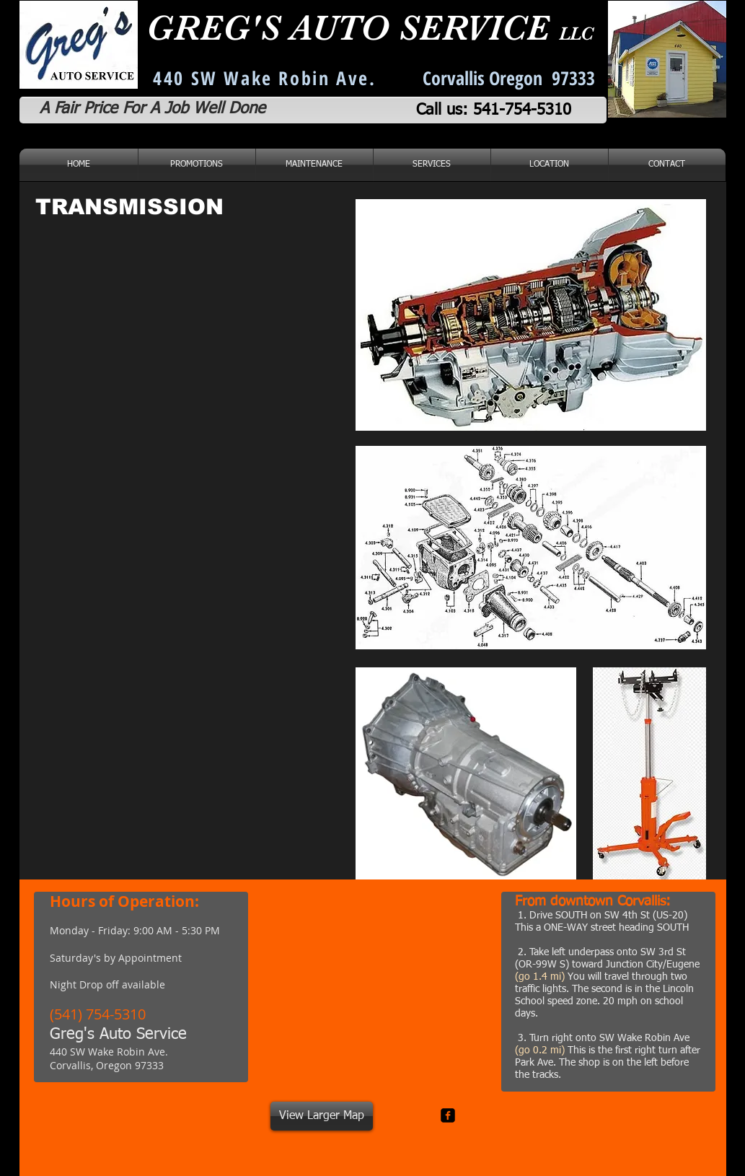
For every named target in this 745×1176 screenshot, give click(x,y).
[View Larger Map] (321, 1116)
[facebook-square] (448, 1115)
